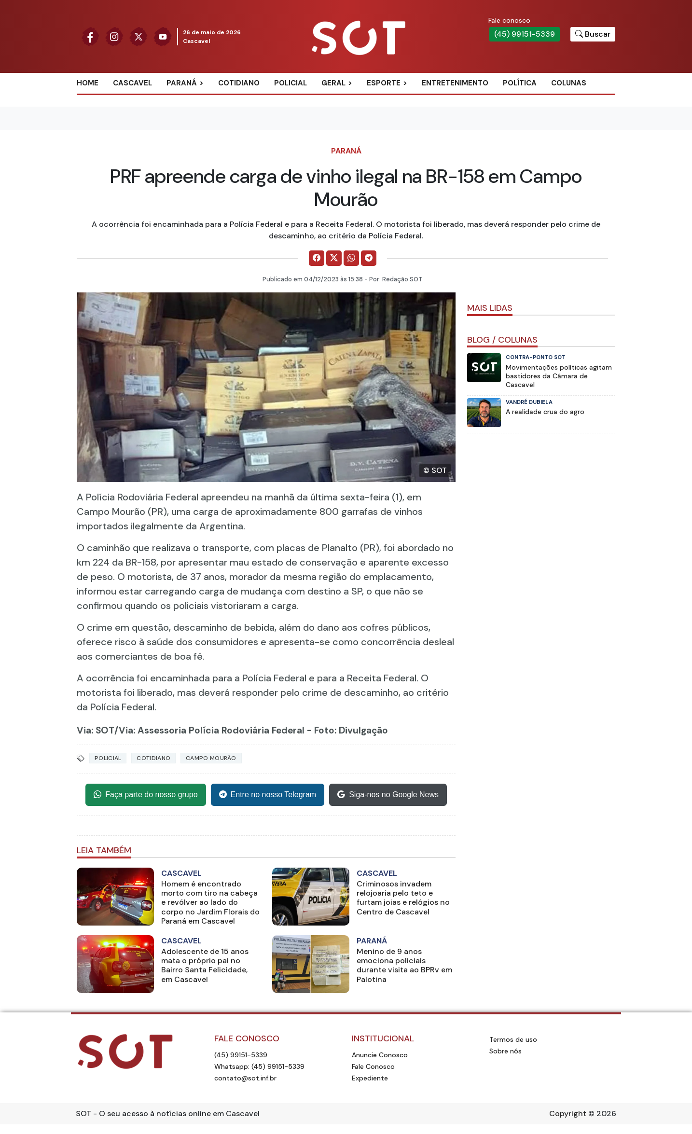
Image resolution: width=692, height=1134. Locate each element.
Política (520, 83)
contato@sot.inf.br (245, 1078)
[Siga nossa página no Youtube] (162, 36)
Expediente (370, 1078)
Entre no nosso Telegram (268, 795)
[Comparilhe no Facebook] (316, 258)
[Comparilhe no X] (334, 258)
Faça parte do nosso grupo (145, 795)
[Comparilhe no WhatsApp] (351, 258)
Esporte (384, 83)
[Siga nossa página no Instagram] (114, 36)
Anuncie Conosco (380, 1055)
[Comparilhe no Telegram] (368, 258)
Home (87, 83)
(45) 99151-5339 (524, 34)
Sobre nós (505, 1051)
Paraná (181, 83)
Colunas (568, 83)
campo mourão (211, 758)
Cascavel (132, 83)
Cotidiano (239, 83)
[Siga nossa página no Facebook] (90, 36)
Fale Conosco (373, 1066)
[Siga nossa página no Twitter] (138, 36)
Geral (333, 83)
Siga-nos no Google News (388, 795)
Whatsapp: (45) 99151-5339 (259, 1066)
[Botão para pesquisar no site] (592, 34)
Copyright (567, 1113)
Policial (290, 83)
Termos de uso (513, 1039)
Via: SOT (95, 730)
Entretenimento (455, 83)
